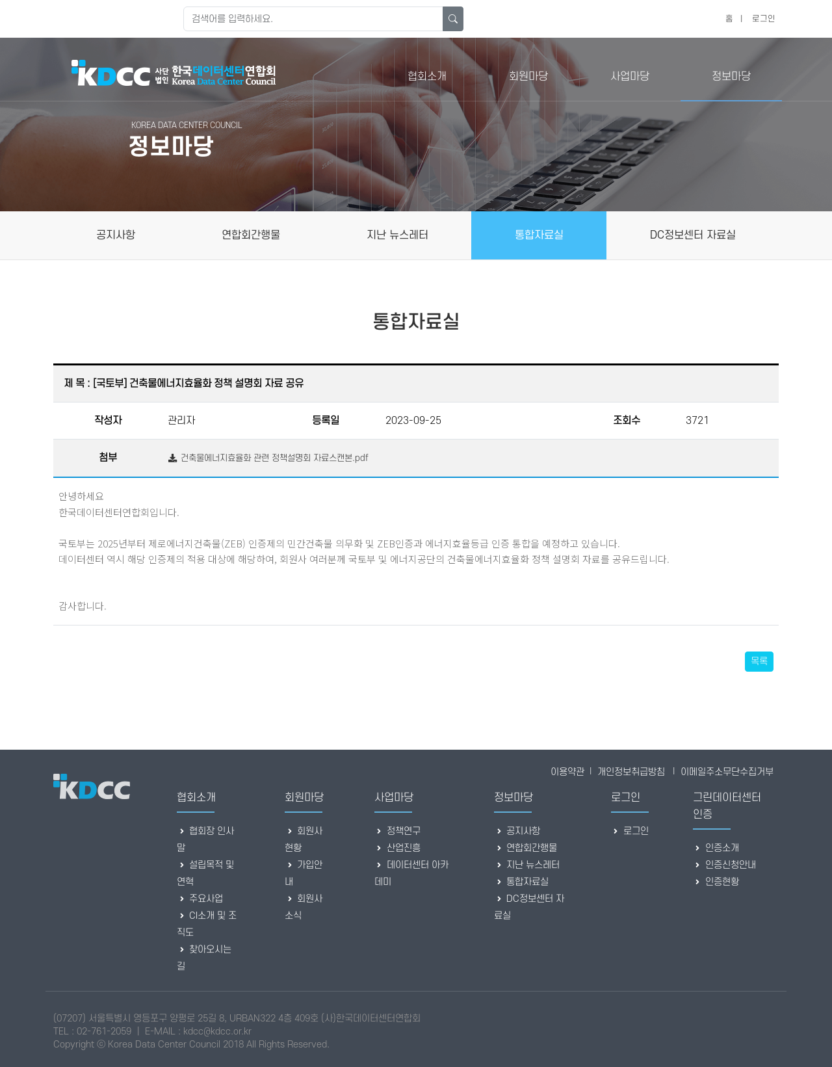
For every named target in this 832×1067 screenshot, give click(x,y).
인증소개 (716, 848)
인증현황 (716, 882)
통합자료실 (521, 882)
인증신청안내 (724, 865)
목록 (759, 661)
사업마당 (629, 77)
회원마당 (528, 77)
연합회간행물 (525, 848)
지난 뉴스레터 (527, 865)
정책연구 (397, 831)
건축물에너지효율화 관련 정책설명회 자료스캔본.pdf (268, 458)
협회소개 (427, 77)
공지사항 (517, 831)
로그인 (763, 18)
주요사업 (200, 898)
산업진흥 (397, 848)
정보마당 (731, 77)
